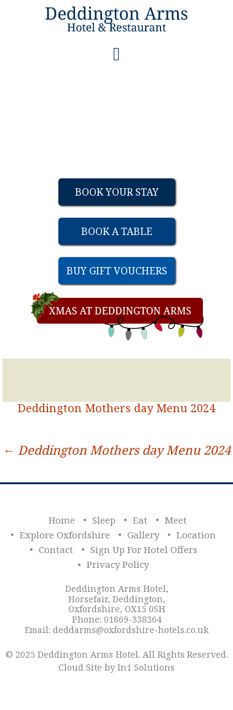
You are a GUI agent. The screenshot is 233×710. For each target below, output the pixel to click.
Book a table (116, 231)
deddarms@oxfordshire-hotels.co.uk (130, 630)
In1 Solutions (146, 667)
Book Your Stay (117, 192)
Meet (176, 520)
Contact (56, 549)
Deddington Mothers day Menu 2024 (116, 408)
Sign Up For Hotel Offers (143, 549)
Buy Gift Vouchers (116, 270)
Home (62, 520)
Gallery (143, 535)
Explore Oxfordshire (65, 535)
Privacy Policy (118, 564)
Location (196, 535)
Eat (140, 520)
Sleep (104, 520)
